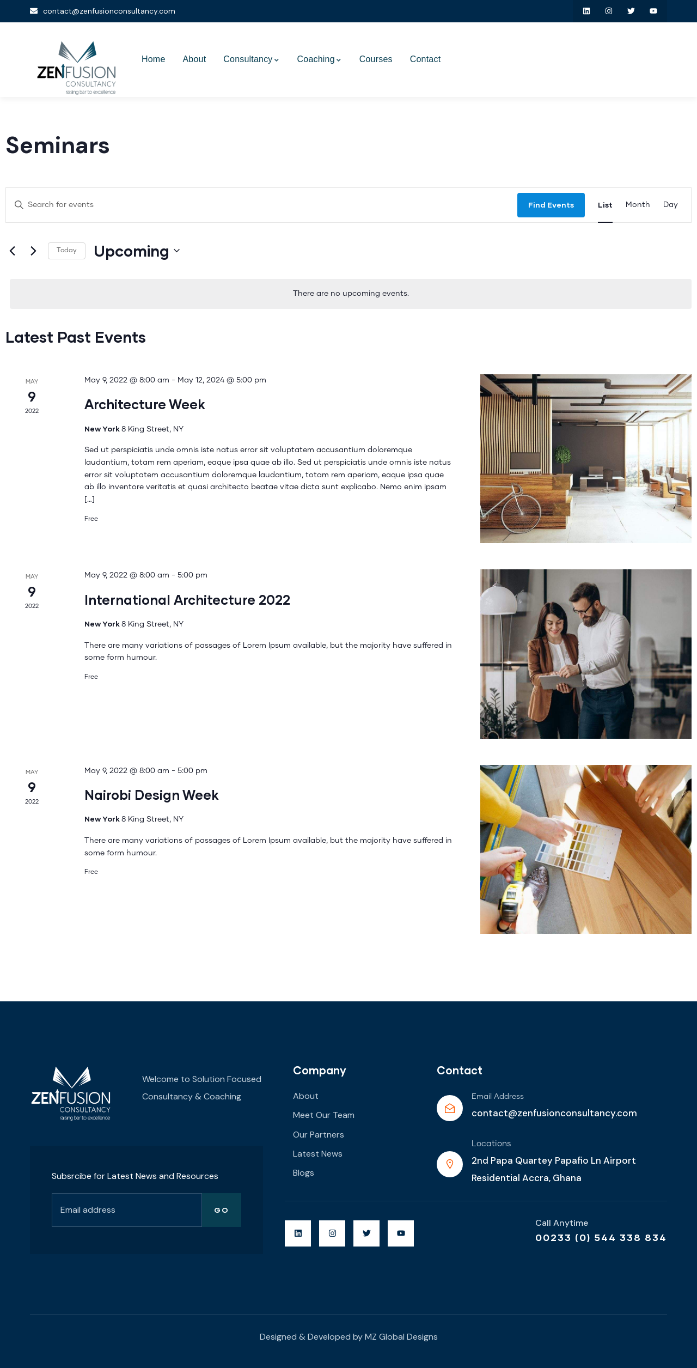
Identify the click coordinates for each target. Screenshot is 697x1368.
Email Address (498, 1097)
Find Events (551, 204)
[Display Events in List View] (605, 205)
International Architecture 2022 (187, 599)
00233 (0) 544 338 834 (601, 1237)
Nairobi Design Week (151, 794)
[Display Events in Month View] (638, 205)
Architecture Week (144, 404)
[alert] (351, 294)
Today (67, 250)
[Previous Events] (12, 250)
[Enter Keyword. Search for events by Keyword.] (261, 205)
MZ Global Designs (401, 1336)
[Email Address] (450, 1108)
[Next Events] (33, 250)
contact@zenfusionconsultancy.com (554, 1113)
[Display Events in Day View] (670, 205)
